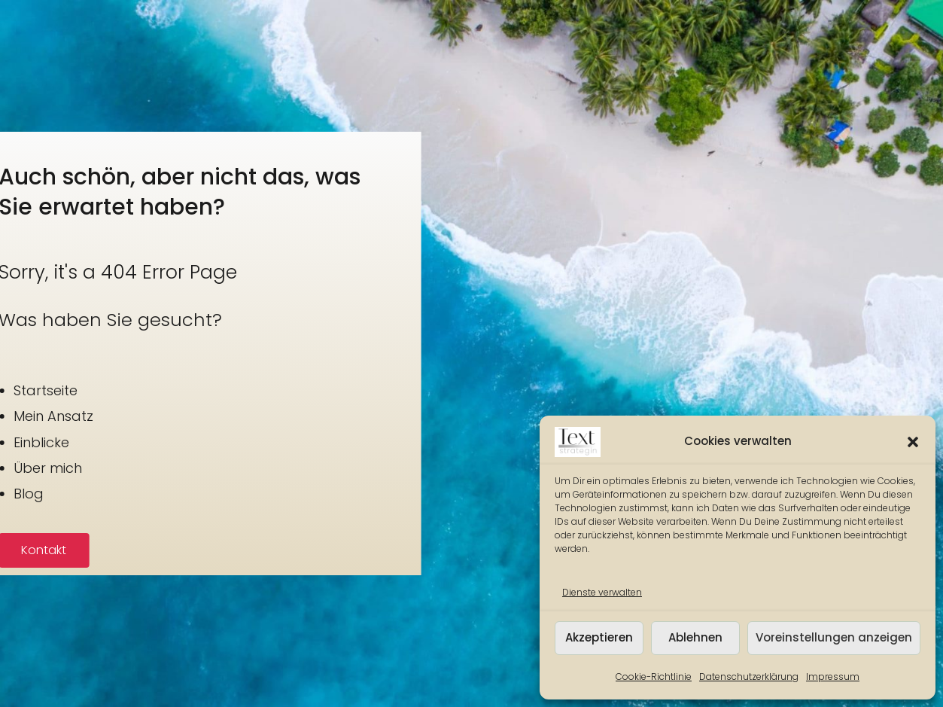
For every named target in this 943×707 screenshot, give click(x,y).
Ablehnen (695, 637)
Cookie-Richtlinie (654, 676)
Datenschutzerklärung (749, 676)
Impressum (832, 676)
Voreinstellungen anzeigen (834, 637)
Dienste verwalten (602, 592)
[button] (912, 441)
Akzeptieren (599, 637)
